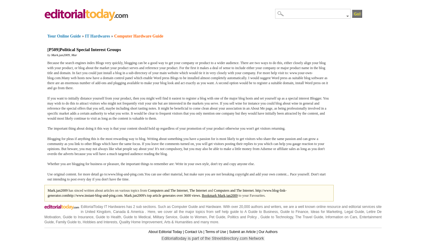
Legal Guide (354, 212)
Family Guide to (68, 222)
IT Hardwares (97, 36)
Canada (119, 212)
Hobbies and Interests (100, 222)
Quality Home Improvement (140, 222)
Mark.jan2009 (60, 55)
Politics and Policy (242, 217)
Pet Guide (217, 217)
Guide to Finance (294, 212)
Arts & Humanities (178, 222)
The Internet (198, 190)
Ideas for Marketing (326, 212)
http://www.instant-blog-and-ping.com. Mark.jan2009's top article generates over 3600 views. (135, 195)
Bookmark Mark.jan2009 (220, 195)
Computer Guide (185, 207)
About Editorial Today (165, 232)
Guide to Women (193, 217)
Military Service (165, 217)
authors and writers (266, 207)
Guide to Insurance (78, 217)
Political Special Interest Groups (90, 49)
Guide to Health (108, 217)
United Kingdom (98, 212)
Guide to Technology (276, 217)
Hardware (213, 207)
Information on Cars (341, 217)
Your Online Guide (64, 36)
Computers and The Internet (168, 190)
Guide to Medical (137, 217)
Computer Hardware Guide (138, 36)
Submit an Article (242, 232)
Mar (74, 55)
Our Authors (268, 232)
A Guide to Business (261, 212)
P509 (53, 49)
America (137, 212)
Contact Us (193, 232)
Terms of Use (215, 232)
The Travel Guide (309, 217)
